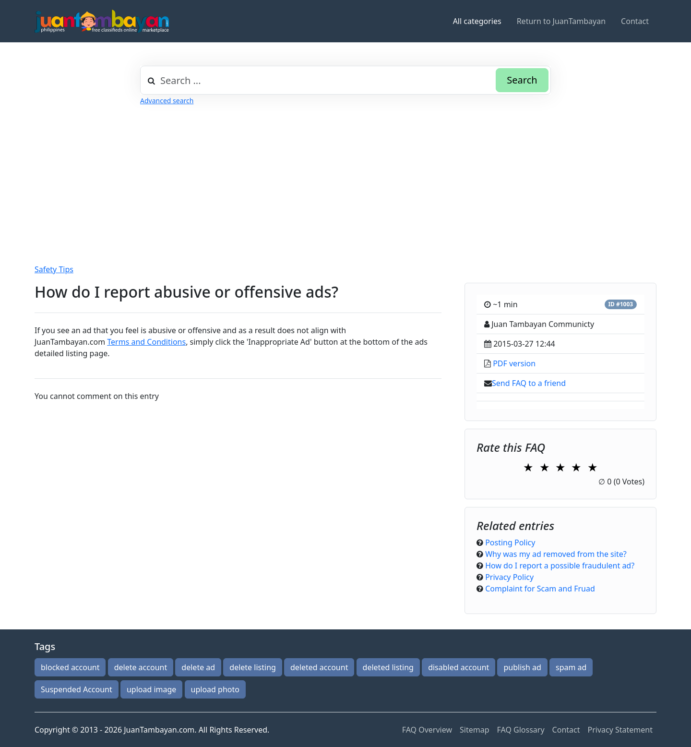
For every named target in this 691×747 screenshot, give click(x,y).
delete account (140, 667)
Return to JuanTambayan (561, 21)
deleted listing (388, 667)
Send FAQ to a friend (529, 383)
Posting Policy (510, 542)
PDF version (514, 363)
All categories (477, 21)
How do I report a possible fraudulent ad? (559, 565)
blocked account (70, 667)
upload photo (215, 689)
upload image (151, 689)
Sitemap (474, 729)
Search (522, 79)
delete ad (198, 667)
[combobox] (345, 80)
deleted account (319, 667)
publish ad (522, 667)
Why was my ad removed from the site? (555, 554)
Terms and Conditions (146, 342)
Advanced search (166, 100)
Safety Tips (54, 269)
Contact (635, 21)
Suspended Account (76, 689)
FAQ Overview (427, 729)
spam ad (571, 667)
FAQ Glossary (521, 729)
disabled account (458, 667)
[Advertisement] (322, 173)
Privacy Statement (620, 729)
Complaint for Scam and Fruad (540, 588)
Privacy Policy (509, 577)
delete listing (252, 667)
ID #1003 (620, 304)
